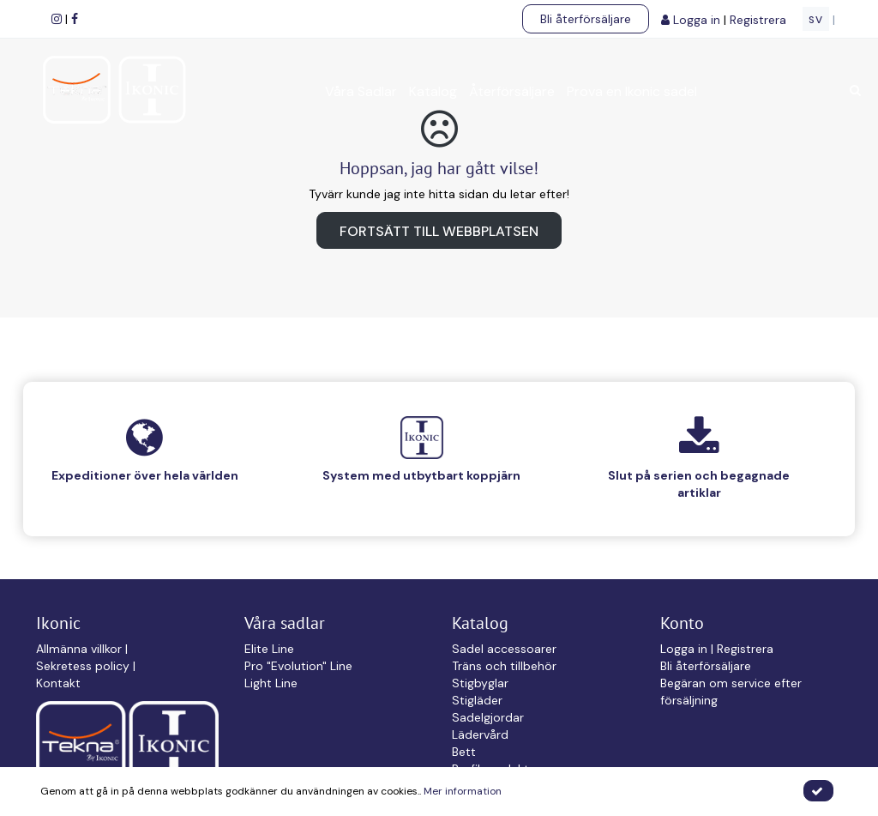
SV (816, 20)
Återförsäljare (512, 91)
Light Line (271, 683)
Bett (464, 751)
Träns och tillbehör (504, 666)
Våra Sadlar (361, 91)
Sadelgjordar (488, 717)
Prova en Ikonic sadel (632, 91)
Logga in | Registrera (716, 648)
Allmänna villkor (80, 648)
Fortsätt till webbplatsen (439, 231)
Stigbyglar (480, 683)
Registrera (760, 19)
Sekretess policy (84, 666)
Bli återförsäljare (585, 19)
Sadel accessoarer (504, 648)
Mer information (463, 791)
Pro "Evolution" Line (298, 666)
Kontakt (58, 683)
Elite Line (269, 648)
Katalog (433, 91)
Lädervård (480, 734)
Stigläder (477, 700)
